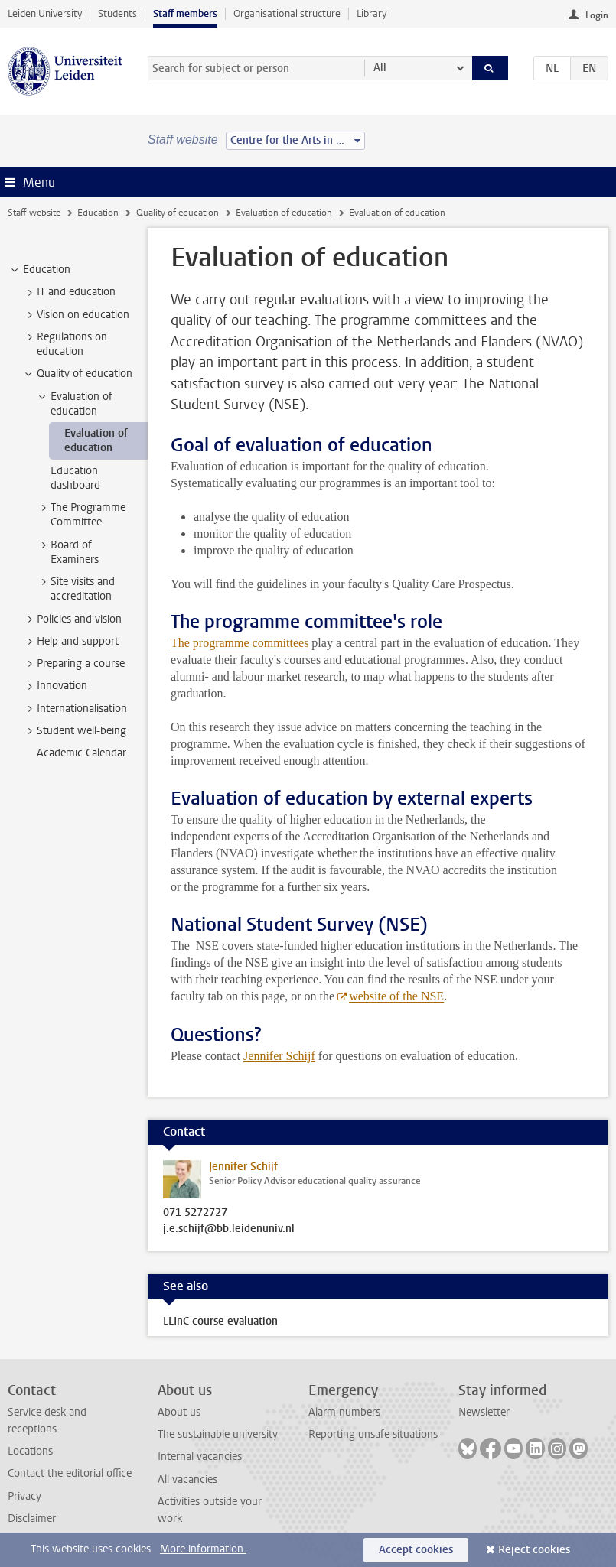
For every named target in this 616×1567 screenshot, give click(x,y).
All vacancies (187, 1479)
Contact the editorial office (70, 1473)
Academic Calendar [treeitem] (81, 753)
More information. (203, 1549)
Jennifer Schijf (279, 1055)
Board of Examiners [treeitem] (67, 552)
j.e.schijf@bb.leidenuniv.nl (229, 1229)
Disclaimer (32, 1518)
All (379, 67)
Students (117, 13)
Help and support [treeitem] (70, 641)
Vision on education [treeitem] (75, 315)
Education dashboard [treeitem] (75, 478)
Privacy (24, 1496)
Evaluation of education (284, 212)
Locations (30, 1451)
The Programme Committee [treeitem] (80, 514)
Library (371, 13)
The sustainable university (218, 1434)
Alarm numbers (344, 1412)
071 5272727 (195, 1213)
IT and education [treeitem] (69, 292)
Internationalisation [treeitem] (74, 709)
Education (98, 212)
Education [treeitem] (39, 270)
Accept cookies (416, 1550)
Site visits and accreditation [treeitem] (75, 588)
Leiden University (45, 13)
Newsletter (484, 1412)
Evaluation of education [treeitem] (74, 403)
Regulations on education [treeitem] (64, 344)
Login (596, 15)
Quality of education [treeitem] (77, 374)
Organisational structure (287, 13)
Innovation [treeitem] (54, 686)
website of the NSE (396, 996)
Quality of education (177, 212)
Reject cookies (534, 1550)
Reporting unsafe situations (373, 1434)
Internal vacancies (200, 1456)
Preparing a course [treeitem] (73, 663)
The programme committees (239, 642)
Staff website (34, 212)
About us (179, 1412)
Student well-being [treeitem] (74, 731)
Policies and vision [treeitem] (72, 619)
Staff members (185, 13)
